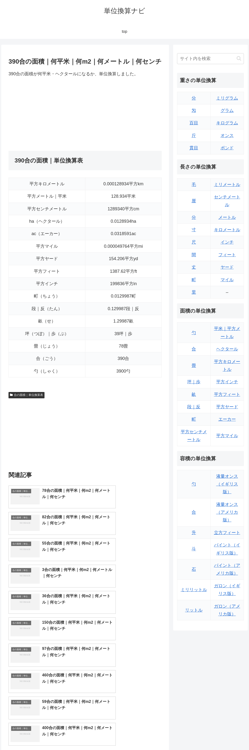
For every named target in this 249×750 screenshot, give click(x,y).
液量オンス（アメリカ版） (227, 512)
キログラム (227, 122)
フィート (227, 254)
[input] (210, 58)
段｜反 (193, 406)
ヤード (227, 267)
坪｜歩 (193, 381)
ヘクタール (227, 349)
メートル (227, 217)
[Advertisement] (47, 114)
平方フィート (227, 394)
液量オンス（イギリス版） (227, 484)
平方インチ (227, 381)
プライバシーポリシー (227, 735)
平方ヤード (227, 406)
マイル (227, 279)
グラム (227, 110)
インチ (227, 242)
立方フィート (227, 532)
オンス (227, 135)
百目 (193, 122)
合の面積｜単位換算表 (26, 395)
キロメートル (227, 229)
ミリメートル (227, 184)
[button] (239, 58)
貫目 (193, 147)
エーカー (227, 419)
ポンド (227, 147)
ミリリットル (194, 589)
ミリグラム (227, 98)
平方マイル (227, 435)
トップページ (195, 735)
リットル (194, 610)
